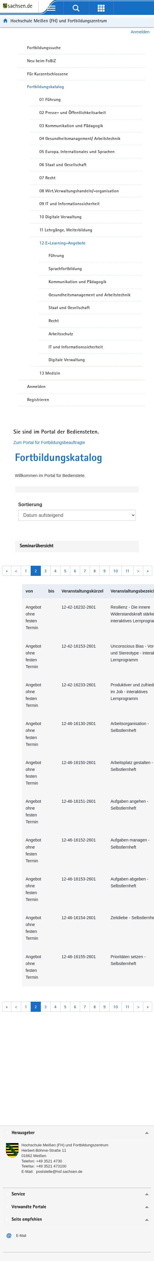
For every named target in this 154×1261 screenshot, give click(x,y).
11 (127, 570)
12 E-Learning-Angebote (62, 243)
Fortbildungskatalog (45, 86)
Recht (54, 320)
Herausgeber (23, 1133)
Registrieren (38, 399)
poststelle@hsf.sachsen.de (59, 1171)
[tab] (77, 1133)
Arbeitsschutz (61, 333)
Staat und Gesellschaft (69, 307)
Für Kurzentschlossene (47, 74)
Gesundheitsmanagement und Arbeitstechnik (89, 294)
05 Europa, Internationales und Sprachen (77, 151)
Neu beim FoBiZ (41, 60)
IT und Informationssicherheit (76, 347)
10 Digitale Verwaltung (60, 216)
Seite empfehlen (27, 1219)
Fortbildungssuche (44, 47)
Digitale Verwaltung (67, 359)
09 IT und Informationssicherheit (69, 203)
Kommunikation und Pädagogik (77, 281)
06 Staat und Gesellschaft (62, 164)
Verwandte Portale (29, 1207)
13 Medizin (49, 373)
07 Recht (47, 177)
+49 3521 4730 (49, 1161)
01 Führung (50, 99)
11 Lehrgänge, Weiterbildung (65, 230)
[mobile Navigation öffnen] (50, 8)
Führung (56, 255)
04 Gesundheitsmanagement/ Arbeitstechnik (79, 138)
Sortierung (30, 504)
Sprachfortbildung (65, 268)
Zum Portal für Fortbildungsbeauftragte (49, 442)
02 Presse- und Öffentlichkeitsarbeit (72, 112)
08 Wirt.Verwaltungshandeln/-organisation (79, 191)
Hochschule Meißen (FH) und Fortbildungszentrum (58, 21)
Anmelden (140, 31)
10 (115, 570)
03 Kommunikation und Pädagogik (71, 125)
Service (18, 1194)
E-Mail (21, 1236)
